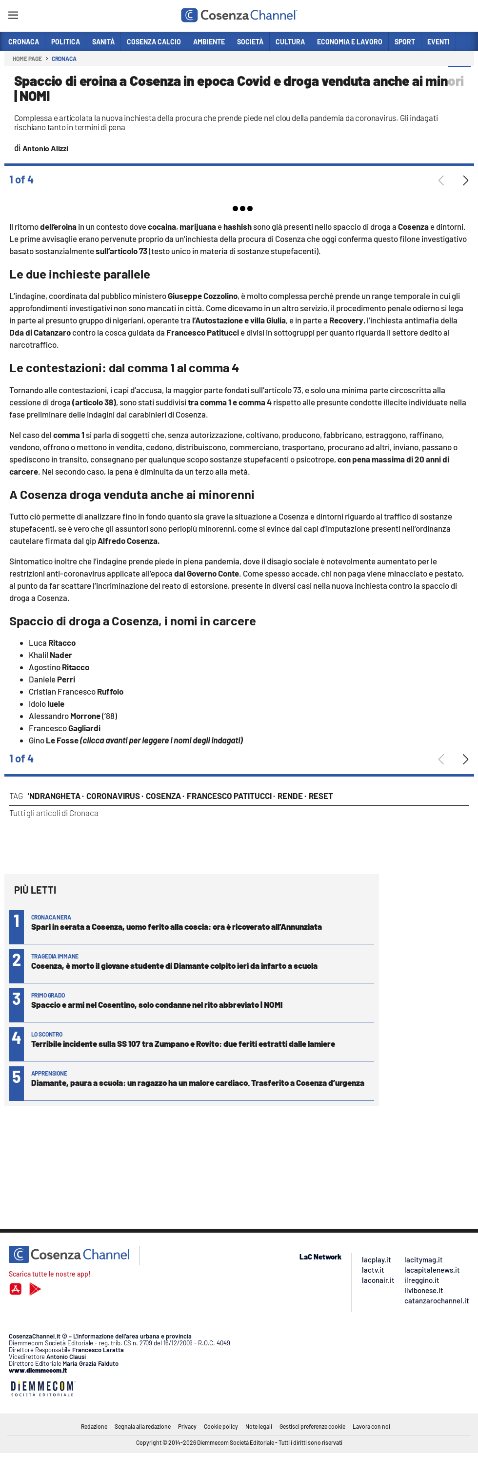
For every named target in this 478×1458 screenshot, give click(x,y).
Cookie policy (221, 1426)
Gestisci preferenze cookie (312, 1426)
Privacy (187, 1426)
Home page (27, 58)
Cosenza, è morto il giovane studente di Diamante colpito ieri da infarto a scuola (174, 965)
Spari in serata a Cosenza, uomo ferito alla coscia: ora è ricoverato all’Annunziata (176, 926)
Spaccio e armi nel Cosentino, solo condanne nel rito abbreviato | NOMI (157, 1004)
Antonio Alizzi (45, 148)
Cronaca (64, 58)
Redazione (94, 1426)
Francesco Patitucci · (231, 795)
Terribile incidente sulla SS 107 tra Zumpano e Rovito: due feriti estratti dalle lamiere (183, 1043)
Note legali (258, 1426)
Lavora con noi (371, 1426)
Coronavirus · (114, 795)
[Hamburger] (13, 16)
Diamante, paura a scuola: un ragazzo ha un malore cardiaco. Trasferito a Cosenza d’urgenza (197, 1082)
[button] (459, 77)
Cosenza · (165, 795)
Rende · (292, 795)
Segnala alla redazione (143, 1426)
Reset (321, 795)
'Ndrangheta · (56, 795)
